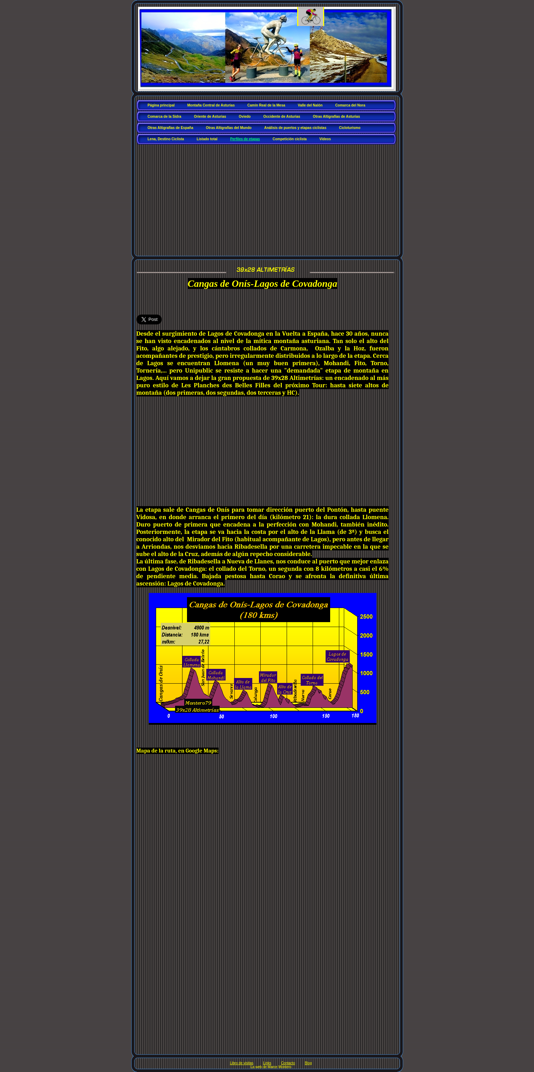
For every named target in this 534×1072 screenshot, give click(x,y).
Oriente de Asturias (210, 116)
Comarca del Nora (350, 105)
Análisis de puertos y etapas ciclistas (295, 128)
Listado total (206, 139)
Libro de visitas (241, 1063)
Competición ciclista (290, 139)
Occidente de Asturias (281, 116)
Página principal (161, 105)
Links (267, 1063)
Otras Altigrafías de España (170, 128)
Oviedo (245, 116)
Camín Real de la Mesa (266, 105)
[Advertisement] (268, 197)
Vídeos (325, 139)
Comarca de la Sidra (164, 116)
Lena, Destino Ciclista (166, 139)
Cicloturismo (349, 128)
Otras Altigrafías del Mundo (229, 128)
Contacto (288, 1063)
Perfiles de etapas (245, 139)
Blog (308, 1063)
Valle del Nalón (310, 105)
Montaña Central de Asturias (211, 105)
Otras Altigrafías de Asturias (336, 116)
